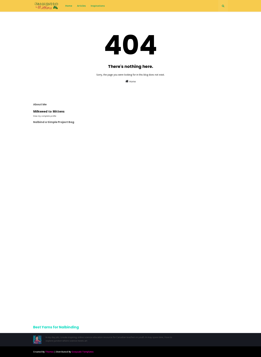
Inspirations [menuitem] (98, 5)
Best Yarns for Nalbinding (56, 327)
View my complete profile (44, 116)
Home (130, 81)
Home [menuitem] (68, 5)
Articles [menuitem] (81, 5)
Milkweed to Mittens (48, 111)
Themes (49, 351)
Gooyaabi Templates (83, 351)
